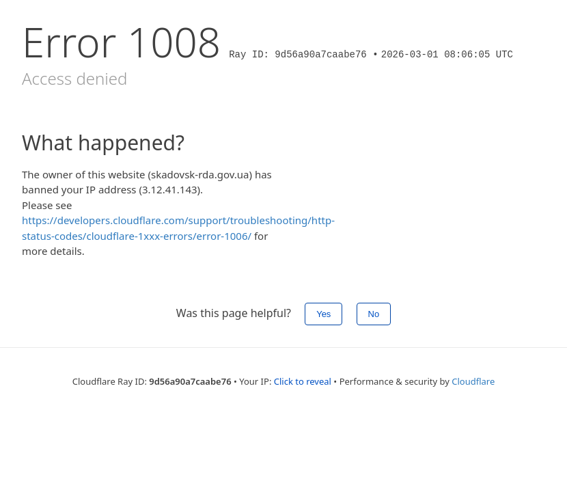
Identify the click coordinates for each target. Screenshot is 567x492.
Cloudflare (473, 381)
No (374, 314)
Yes (323, 314)
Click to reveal (302, 381)
